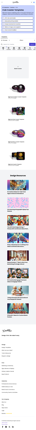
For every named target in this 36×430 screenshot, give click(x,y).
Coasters (12, 7)
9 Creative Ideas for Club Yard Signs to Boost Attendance (16, 192)
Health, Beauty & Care (7, 386)
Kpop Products (5, 374)
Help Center (5, 407)
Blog (3, 405)
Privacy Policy (5, 424)
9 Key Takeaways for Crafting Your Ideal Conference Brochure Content (17, 246)
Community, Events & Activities (9, 392)
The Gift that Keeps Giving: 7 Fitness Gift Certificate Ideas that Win (17, 228)
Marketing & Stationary (7, 365)
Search (32, 44)
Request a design (6, 356)
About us (4, 402)
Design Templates (6, 347)
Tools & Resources (6, 353)
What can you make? (7, 350)
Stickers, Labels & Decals (8, 371)
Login (3, 410)
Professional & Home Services (9, 384)
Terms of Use (4, 422)
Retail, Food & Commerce (8, 389)
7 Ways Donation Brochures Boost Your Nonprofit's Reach (17, 298)
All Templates (5, 7)
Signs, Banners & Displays (8, 368)
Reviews (7, 413)
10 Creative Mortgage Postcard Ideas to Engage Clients (16, 281)
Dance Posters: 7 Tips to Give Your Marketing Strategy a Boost (17, 263)
